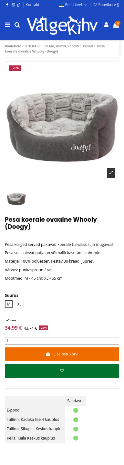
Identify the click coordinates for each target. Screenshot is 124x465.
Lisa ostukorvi (62, 354)
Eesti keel (73, 4)
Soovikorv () (105, 4)
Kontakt (32, 4)
